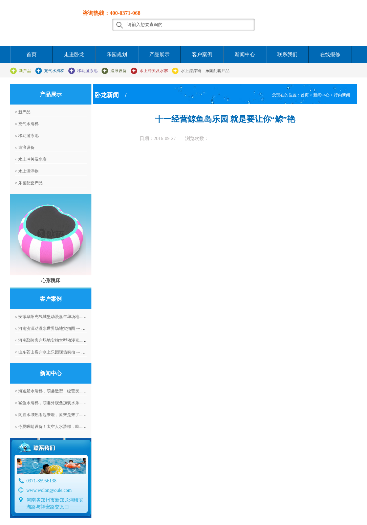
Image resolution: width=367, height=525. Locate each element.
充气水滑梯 (54, 70)
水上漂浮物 (191, 70)
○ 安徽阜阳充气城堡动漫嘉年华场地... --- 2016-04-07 (61, 316)
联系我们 (287, 54)
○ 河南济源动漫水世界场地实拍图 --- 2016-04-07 (57, 328)
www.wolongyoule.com (49, 490)
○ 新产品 (22, 112)
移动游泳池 (87, 70)
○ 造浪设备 (25, 147)
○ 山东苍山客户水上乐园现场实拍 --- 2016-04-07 (57, 352)
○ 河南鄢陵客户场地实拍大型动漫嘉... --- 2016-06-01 (61, 340)
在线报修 (330, 54)
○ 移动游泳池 (27, 135)
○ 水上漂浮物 (27, 171)
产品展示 (159, 54)
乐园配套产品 (217, 70)
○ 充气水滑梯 (27, 123)
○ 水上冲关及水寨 (31, 159)
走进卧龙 (74, 54)
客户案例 (202, 54)
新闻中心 (245, 54)
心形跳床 (50, 280)
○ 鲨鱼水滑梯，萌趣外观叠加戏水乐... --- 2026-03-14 (61, 403)
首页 (31, 54)
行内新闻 (342, 95)
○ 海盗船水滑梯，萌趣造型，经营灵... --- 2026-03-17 (61, 391)
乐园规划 (117, 54)
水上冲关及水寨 (153, 70)
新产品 (25, 70)
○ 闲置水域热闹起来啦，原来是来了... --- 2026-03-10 (61, 414)
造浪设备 (118, 70)
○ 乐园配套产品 (29, 183)
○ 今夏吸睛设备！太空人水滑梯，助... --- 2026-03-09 (61, 426)
